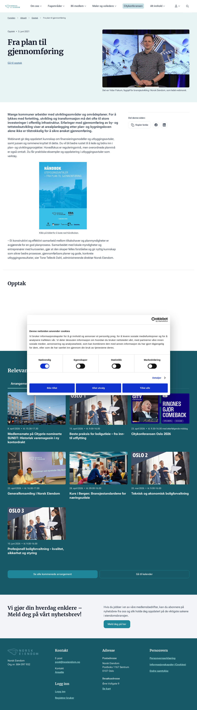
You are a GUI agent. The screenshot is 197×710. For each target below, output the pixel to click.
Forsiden (11, 18)
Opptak (35, 18)
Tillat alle (145, 388)
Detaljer (156, 377)
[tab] (21, 383)
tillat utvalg (98, 388)
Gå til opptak (15, 62)
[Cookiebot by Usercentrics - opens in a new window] (154, 319)
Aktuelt (23, 18)
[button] (36, 6)
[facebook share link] (156, 125)
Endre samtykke (159, 670)
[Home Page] (12, 6)
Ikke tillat (52, 388)
